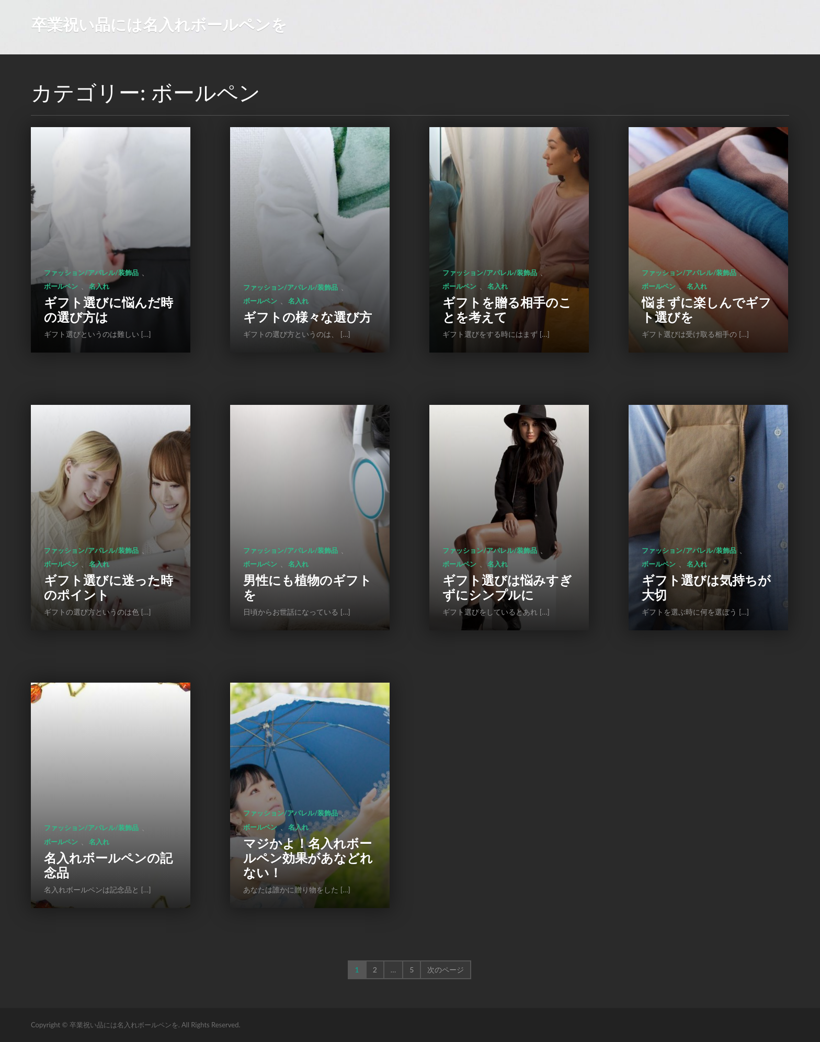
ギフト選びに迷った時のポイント (108, 587)
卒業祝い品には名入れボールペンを (159, 24)
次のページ (445, 969)
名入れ (99, 286)
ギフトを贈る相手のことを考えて (507, 309)
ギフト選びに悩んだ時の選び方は (108, 309)
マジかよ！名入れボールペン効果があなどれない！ (308, 857)
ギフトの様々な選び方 (307, 316)
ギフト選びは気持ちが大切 (706, 587)
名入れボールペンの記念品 (108, 865)
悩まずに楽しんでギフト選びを (706, 309)
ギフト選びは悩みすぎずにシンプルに (507, 587)
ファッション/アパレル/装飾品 (91, 272)
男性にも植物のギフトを (307, 587)
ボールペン (61, 286)
